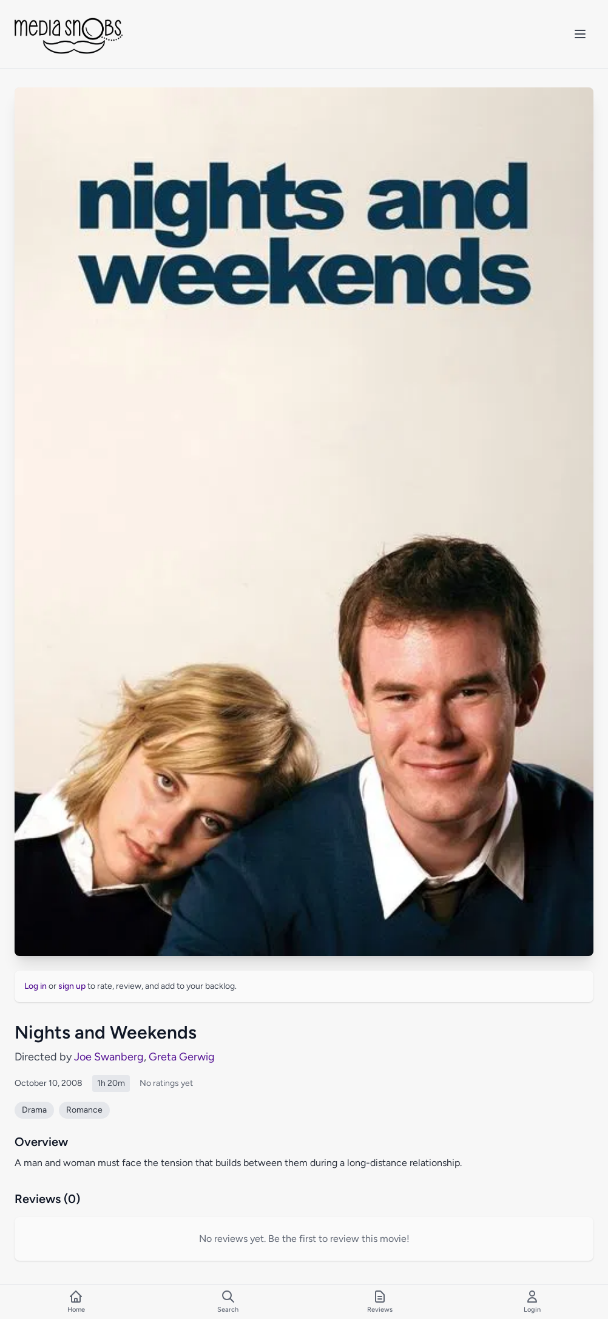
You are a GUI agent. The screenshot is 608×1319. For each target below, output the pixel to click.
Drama (34, 1110)
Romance (84, 1110)
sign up (72, 986)
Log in (35, 986)
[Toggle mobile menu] (580, 34)
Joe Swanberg (109, 1056)
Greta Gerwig (182, 1056)
